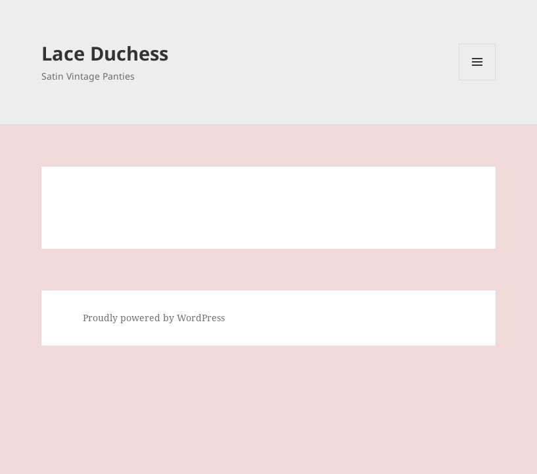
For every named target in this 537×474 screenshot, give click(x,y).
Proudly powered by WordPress (154, 317)
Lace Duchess (104, 53)
